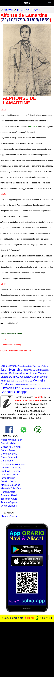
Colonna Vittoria (28, 388)
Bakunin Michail (34, 385)
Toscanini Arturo (40, 366)
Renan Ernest (18, 381)
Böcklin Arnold (27, 381)
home (8, 10)
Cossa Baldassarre (43, 388)
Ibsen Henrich (10, 369)
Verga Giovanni (8, 366)
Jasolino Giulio (44, 385)
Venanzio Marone (21, 385)
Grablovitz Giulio (30, 369)
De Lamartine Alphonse (23, 373)
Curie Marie (10, 381)
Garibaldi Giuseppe (14, 392)
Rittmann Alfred (10, 388)
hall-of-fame (29, 10)
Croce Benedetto (25, 366)
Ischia (30, 617)
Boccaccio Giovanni (11, 447)
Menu (27, 3)
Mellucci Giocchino (10, 485)
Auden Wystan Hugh (11, 440)
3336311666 (43, 618)
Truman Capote (9, 502)
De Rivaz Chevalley (20, 376)
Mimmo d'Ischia (9, 516)
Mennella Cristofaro (11, 488)
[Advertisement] (27, 649)
